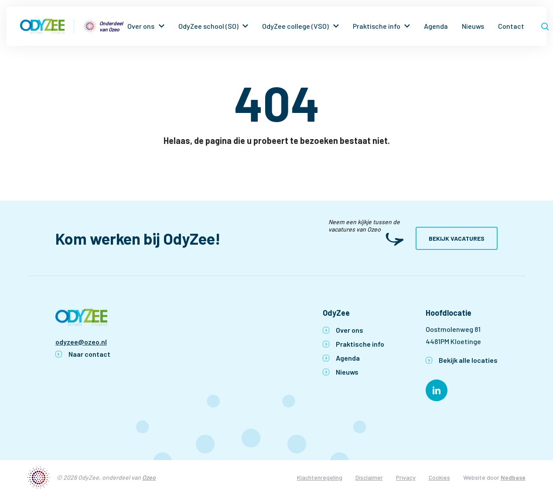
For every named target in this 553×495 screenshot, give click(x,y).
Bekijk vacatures (457, 238)
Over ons (140, 26)
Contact (511, 26)
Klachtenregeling (319, 477)
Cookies (439, 477)
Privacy (406, 477)
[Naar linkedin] (436, 390)
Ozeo (149, 477)
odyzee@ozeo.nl (81, 342)
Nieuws (473, 26)
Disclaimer (369, 477)
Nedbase (513, 477)
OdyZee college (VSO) (295, 26)
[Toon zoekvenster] (545, 26)
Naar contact (89, 354)
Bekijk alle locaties (468, 360)
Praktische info (376, 26)
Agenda (436, 26)
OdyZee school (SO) (208, 26)
